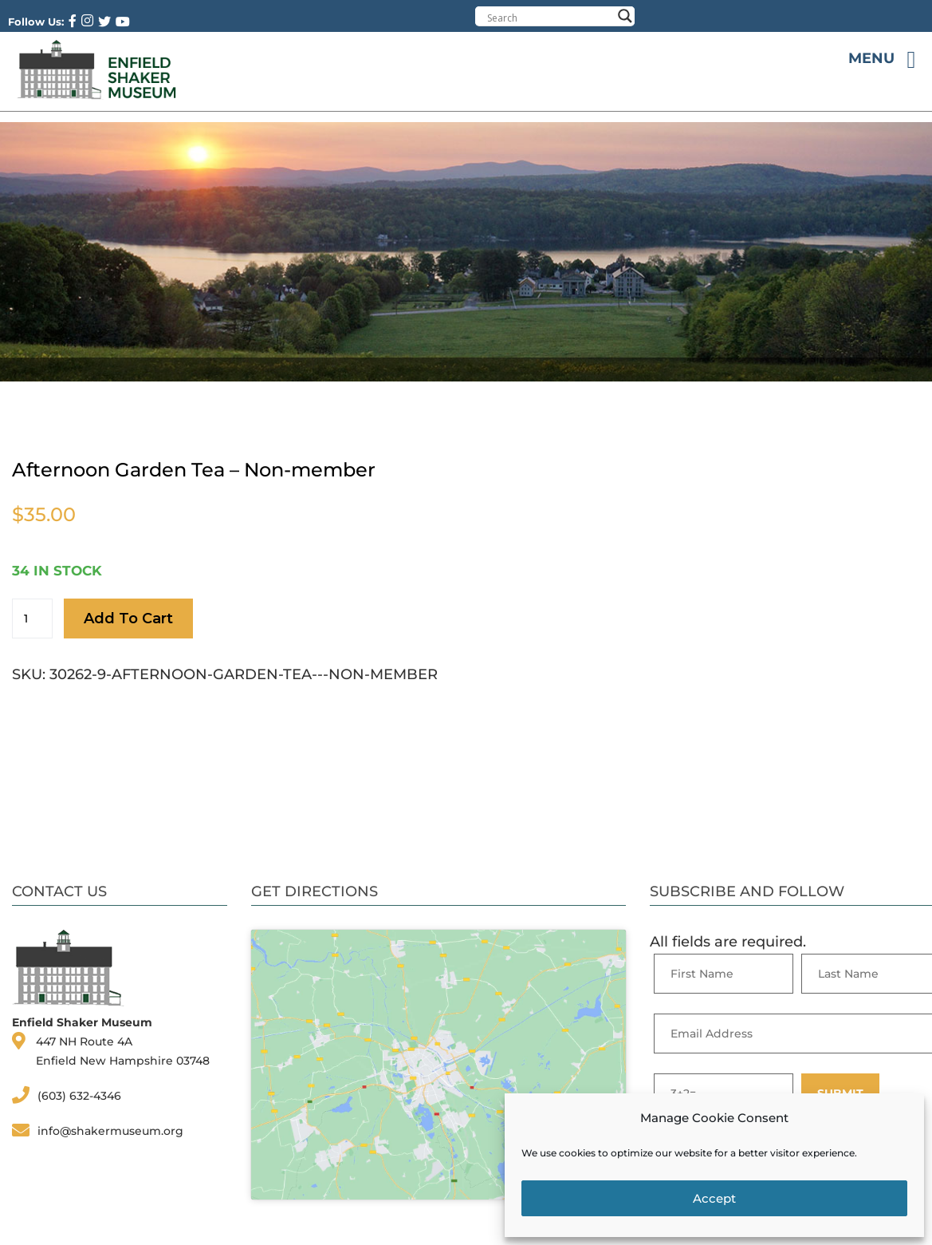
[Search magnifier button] (625, 16)
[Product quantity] (32, 618)
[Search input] (549, 17)
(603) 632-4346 (79, 1096)
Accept (714, 1198)
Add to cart (128, 618)
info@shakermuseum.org (110, 1131)
